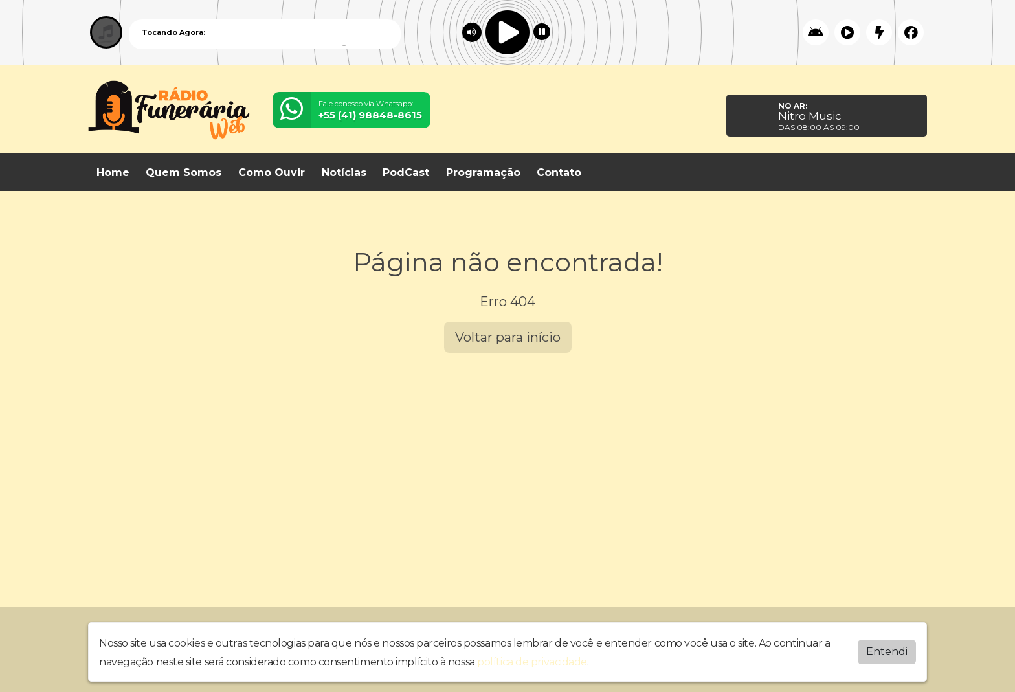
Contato (559, 172)
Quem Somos (183, 172)
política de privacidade (532, 659)
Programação (483, 172)
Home (112, 172)
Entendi (887, 648)
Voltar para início (508, 337)
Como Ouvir (271, 172)
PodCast (406, 172)
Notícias (344, 172)
